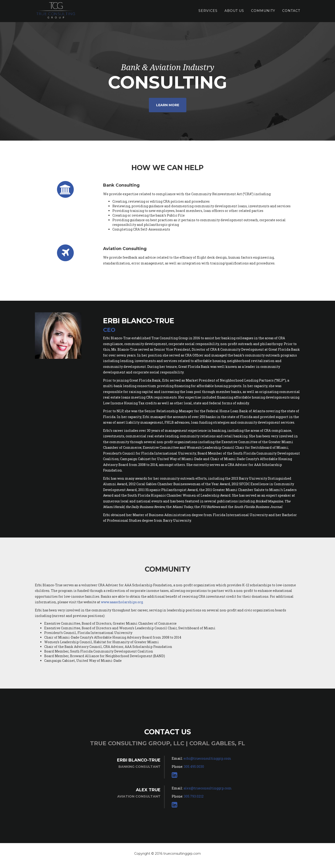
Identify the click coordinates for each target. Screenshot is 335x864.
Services (208, 13)
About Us (234, 13)
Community (263, 13)
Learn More (167, 105)
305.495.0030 (194, 766)
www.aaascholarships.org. (122, 602)
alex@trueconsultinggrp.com (208, 788)
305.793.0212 (194, 796)
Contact (291, 13)
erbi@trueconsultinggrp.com (207, 758)
